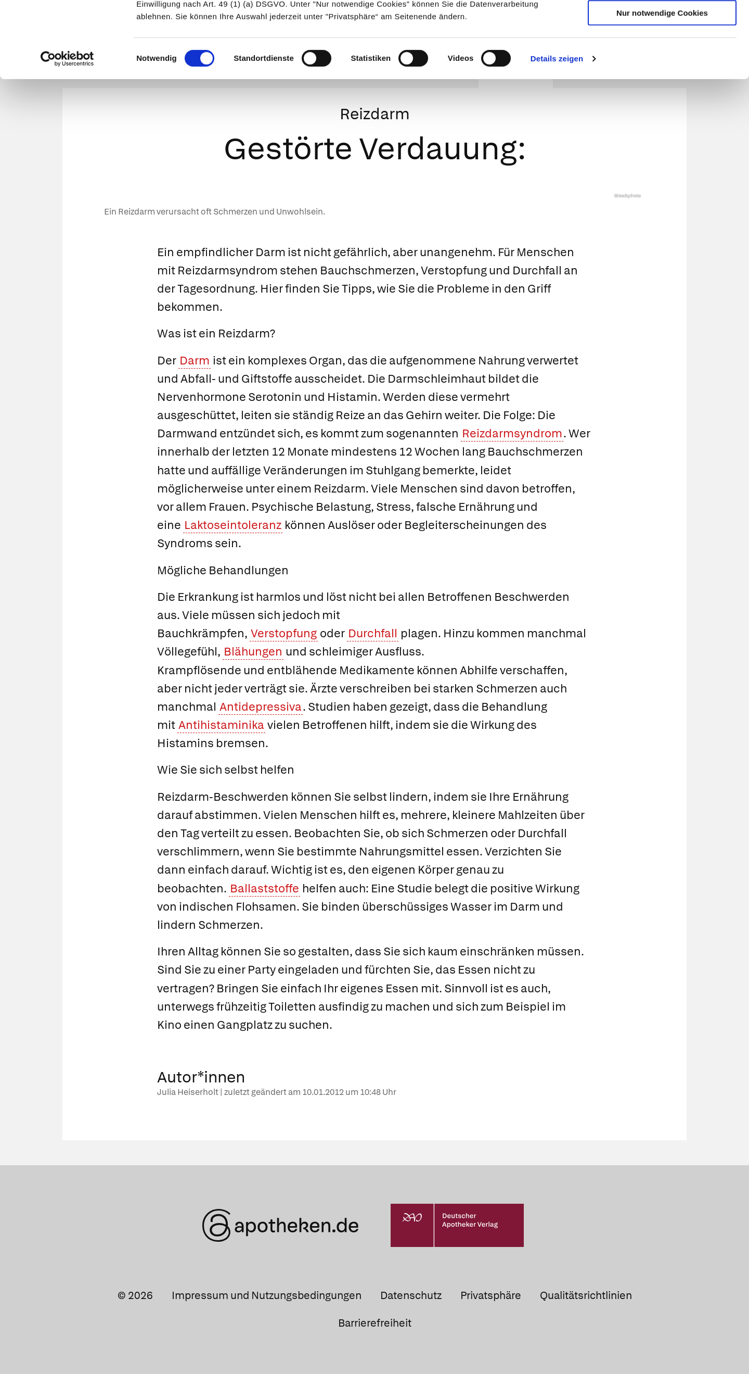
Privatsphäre (490, 1295)
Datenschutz (411, 1295)
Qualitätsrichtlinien (586, 1295)
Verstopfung (284, 633)
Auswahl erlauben (662, 55)
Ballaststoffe (264, 888)
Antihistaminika (221, 725)
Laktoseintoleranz (232, 525)
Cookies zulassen (662, 25)
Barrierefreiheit (374, 1323)
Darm (194, 360)
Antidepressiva (260, 706)
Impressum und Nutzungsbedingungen (266, 1295)
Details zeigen (557, 129)
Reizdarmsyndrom (512, 433)
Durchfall (372, 633)
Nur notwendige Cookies (662, 84)
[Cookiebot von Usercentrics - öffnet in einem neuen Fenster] (67, 130)
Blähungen (253, 651)
